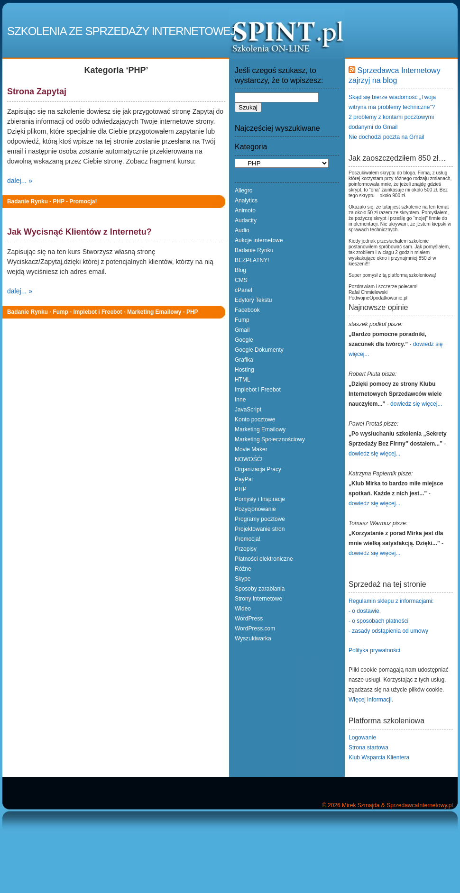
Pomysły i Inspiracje (260, 499)
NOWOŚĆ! (249, 459)
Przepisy (246, 549)
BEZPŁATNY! (252, 260)
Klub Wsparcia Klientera (379, 757)
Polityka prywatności (374, 650)
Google (244, 340)
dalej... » (19, 180)
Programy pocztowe (260, 519)
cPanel (243, 290)
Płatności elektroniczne (264, 559)
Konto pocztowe (255, 419)
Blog (240, 270)
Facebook (247, 310)
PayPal (244, 479)
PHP (58, 201)
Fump (60, 312)
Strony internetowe (258, 598)
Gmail (242, 330)
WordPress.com (255, 628)
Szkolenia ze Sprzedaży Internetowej (121, 31)
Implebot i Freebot (97, 312)
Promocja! (83, 201)
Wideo (243, 608)
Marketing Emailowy (154, 312)
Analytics (246, 200)
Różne (243, 568)
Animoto (245, 210)
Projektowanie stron (260, 529)
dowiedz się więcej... (416, 404)
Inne (240, 399)
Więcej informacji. (371, 699)
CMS (241, 280)
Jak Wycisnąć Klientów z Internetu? (79, 232)
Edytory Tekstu (253, 300)
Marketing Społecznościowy (270, 439)
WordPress (249, 618)
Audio (242, 230)
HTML (242, 379)
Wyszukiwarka (253, 638)
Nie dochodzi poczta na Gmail (386, 137)
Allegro (243, 190)
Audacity (246, 220)
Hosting (244, 369)
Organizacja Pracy (258, 469)
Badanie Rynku (27, 201)
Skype (242, 578)
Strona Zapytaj (36, 91)
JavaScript (248, 409)
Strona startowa (368, 747)
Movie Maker (251, 449)
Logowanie (362, 737)
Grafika (244, 359)
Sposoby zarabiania (260, 588)
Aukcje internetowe (259, 240)
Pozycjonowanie (255, 509)
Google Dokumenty (259, 349)
